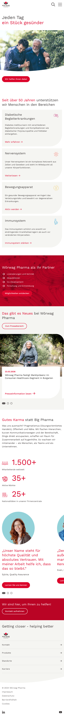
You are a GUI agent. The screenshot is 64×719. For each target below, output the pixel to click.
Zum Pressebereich (14, 326)
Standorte (32, 661)
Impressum (7, 692)
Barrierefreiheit (9, 700)
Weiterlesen (12, 175)
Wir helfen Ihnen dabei (16, 79)
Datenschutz (8, 696)
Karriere (32, 669)
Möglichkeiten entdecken (17, 293)
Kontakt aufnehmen (14, 611)
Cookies (6, 704)
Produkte (32, 653)
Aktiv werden (13, 209)
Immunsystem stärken (18, 243)
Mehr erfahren (14, 142)
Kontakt (32, 645)
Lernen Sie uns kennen (16, 585)
